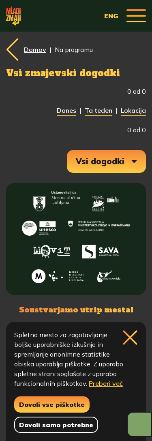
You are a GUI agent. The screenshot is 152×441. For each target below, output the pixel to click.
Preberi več (106, 383)
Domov (35, 49)
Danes (66, 110)
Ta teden (98, 110)
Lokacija (133, 110)
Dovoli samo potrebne (56, 425)
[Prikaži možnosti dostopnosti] (139, 424)
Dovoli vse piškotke (52, 404)
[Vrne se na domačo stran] (13, 15)
